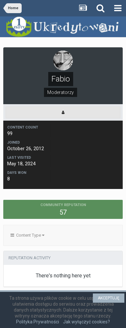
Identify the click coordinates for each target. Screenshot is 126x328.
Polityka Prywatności (37, 321)
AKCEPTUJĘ (108, 298)
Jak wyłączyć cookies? (86, 321)
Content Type (27, 235)
